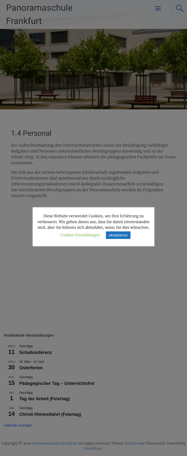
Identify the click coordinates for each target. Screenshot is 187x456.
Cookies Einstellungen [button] (80, 235)
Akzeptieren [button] (118, 235)
